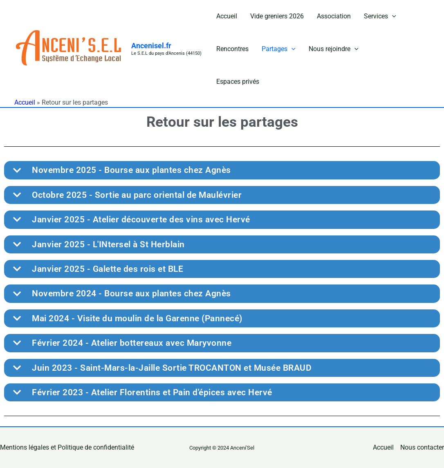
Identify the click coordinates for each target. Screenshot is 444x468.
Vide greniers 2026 (277, 16)
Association (334, 16)
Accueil (226, 16)
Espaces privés (237, 81)
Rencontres (232, 49)
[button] (392, 16)
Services (380, 16)
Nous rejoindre (334, 49)
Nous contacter (422, 447)
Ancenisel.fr (151, 45)
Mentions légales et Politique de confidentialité (67, 447)
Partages (279, 49)
